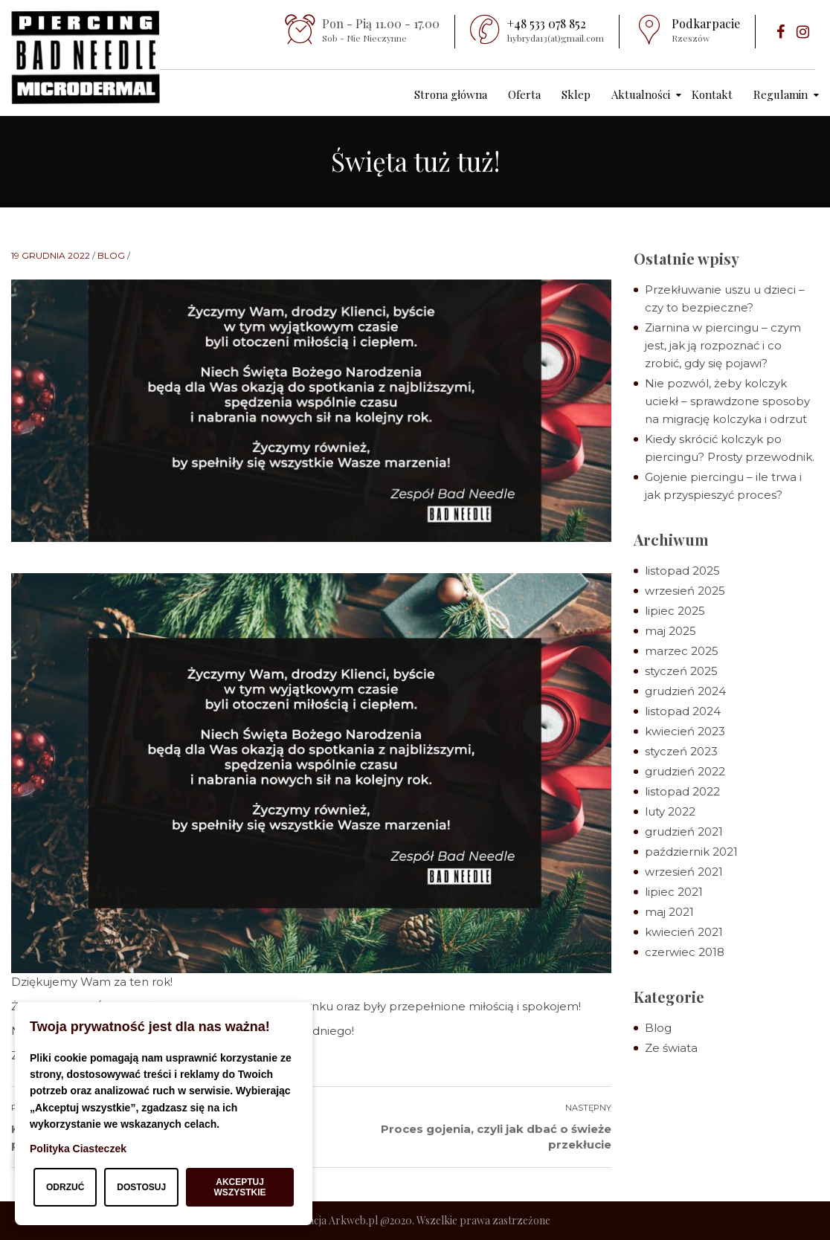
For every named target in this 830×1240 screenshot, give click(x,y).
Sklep (576, 94)
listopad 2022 (682, 791)
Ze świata (671, 1048)
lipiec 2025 (675, 611)
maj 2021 (669, 912)
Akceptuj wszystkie (240, 1187)
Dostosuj (141, 1187)
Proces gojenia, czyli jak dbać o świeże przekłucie (496, 1137)
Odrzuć (65, 1187)
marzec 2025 (681, 651)
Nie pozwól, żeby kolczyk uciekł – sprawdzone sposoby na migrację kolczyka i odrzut (727, 401)
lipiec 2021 (674, 892)
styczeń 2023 (681, 751)
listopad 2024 (683, 711)
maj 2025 (670, 631)
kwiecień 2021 (684, 932)
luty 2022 (670, 811)
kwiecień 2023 (685, 731)
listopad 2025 (682, 571)
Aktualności (640, 94)
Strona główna (450, 94)
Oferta (524, 94)
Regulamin (780, 94)
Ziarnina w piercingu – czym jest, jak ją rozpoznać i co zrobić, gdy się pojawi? (723, 345)
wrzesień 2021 (684, 872)
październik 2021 (691, 852)
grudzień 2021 (684, 831)
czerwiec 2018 (684, 952)
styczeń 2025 (681, 671)
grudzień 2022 (685, 771)
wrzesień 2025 (685, 591)
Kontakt (712, 94)
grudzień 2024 (685, 691)
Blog (111, 255)
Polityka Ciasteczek (78, 1149)
